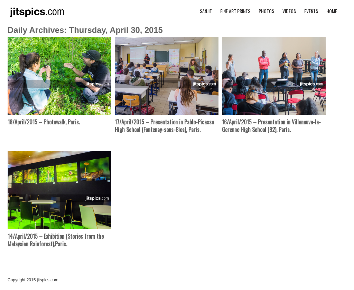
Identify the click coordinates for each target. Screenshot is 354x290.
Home (331, 11)
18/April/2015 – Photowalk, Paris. (44, 122)
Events (311, 11)
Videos (289, 11)
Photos (266, 11)
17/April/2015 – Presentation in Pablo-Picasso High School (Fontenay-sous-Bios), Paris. (164, 126)
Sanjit (206, 11)
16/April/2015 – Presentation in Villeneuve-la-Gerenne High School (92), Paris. (271, 126)
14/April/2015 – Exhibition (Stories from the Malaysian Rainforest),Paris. (56, 240)
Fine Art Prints (235, 11)
